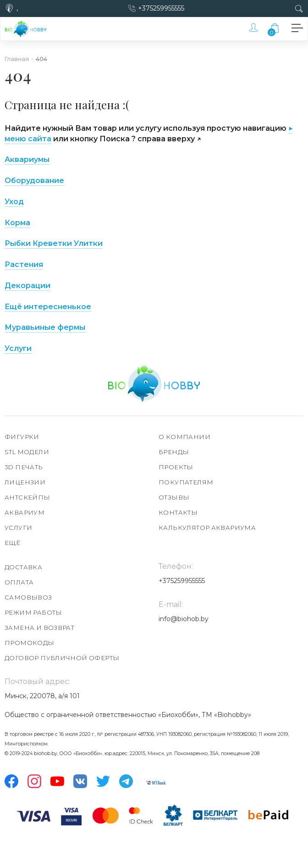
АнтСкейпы (27, 497)
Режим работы (33, 612)
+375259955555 (161, 8)
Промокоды (30, 642)
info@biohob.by (184, 619)
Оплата (19, 582)
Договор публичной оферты (62, 658)
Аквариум (24, 512)
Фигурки (22, 436)
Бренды (174, 452)
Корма (17, 222)
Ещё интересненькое (48, 306)
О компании (184, 436)
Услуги (18, 348)
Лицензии (25, 482)
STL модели (27, 452)
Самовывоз (28, 597)
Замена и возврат (39, 627)
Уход (14, 201)
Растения (24, 264)
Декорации (27, 285)
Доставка (23, 567)
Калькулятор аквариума (207, 527)
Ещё (12, 542)
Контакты (178, 512)
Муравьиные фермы (45, 327)
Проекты (176, 467)
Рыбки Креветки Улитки (54, 243)
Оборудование (34, 180)
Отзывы (174, 497)
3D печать (24, 467)
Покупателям (186, 482)
